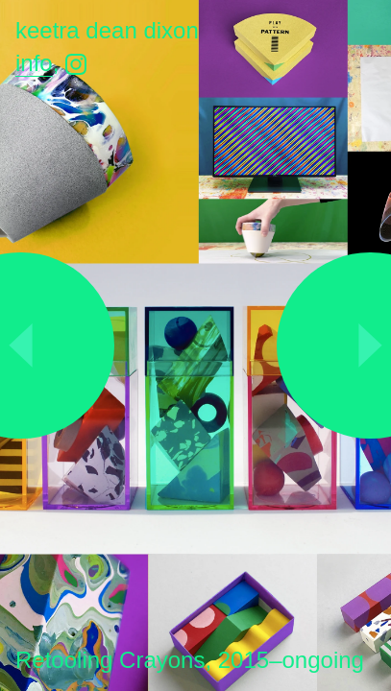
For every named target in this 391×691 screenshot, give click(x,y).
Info (34, 63)
